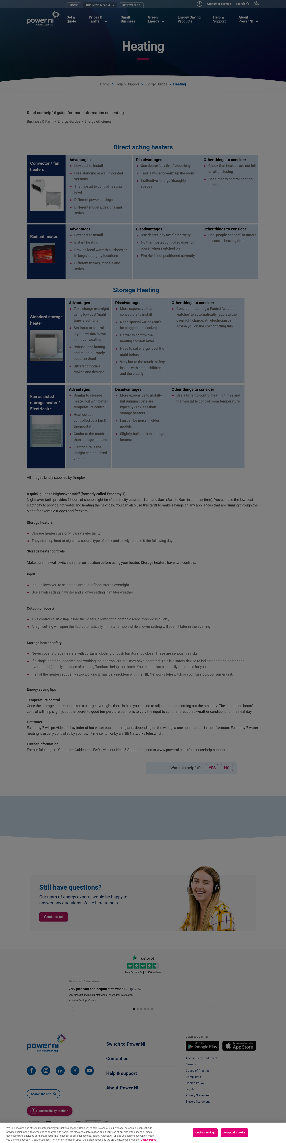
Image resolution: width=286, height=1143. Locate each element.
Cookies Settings (205, 1136)
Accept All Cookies (234, 1136)
